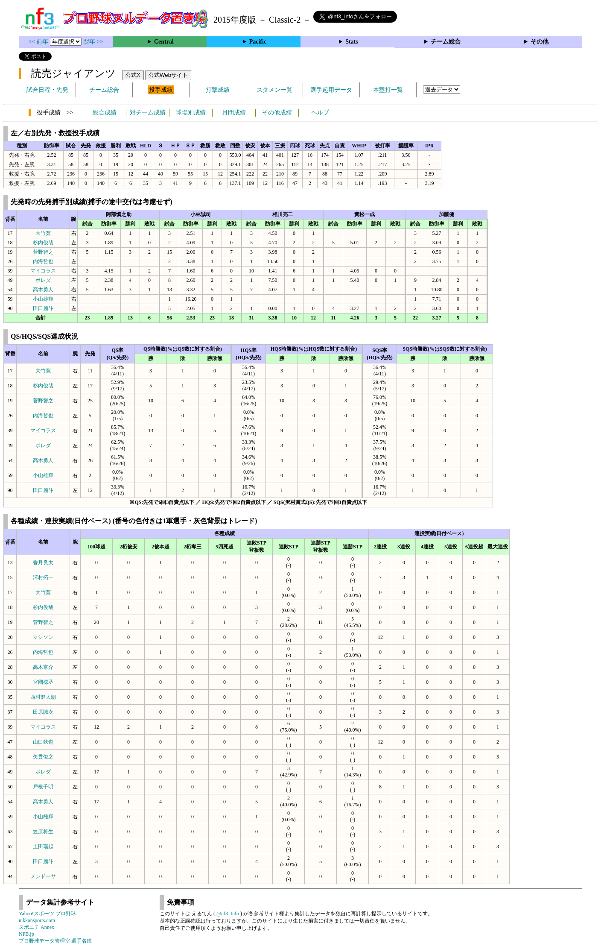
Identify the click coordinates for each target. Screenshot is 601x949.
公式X (132, 75)
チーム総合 (446, 41)
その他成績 (277, 112)
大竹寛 (43, 233)
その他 (539, 41)
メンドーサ (43, 876)
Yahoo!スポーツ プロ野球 (47, 914)
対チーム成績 (148, 112)
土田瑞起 (43, 846)
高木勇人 (43, 290)
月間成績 (234, 112)
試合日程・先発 (47, 90)
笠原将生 (43, 832)
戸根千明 (43, 787)
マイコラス (43, 271)
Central (164, 41)
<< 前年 (39, 41)
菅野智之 (43, 252)
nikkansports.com (37, 920)
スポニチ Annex (36, 927)
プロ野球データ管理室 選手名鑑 (55, 941)
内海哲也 (43, 261)
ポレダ (43, 280)
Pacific (257, 41)
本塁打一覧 (388, 90)
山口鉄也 (43, 742)
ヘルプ (320, 112)
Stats (351, 41)
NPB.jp (26, 934)
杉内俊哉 (43, 243)
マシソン (43, 637)
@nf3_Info (227, 914)
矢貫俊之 (43, 757)
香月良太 (43, 562)
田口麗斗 (43, 308)
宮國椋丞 (43, 682)
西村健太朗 (43, 697)
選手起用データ (331, 90)
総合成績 (105, 112)
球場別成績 (191, 112)
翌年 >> (93, 41)
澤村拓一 (43, 577)
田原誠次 (43, 712)
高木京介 (43, 667)
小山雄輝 (43, 299)
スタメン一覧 (274, 90)
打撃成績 (218, 90)
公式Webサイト (168, 75)
